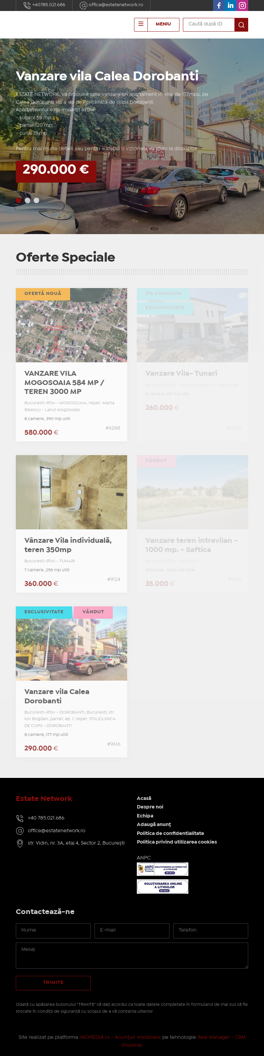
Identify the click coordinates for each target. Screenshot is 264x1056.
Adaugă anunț (154, 825)
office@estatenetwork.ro (111, 5)
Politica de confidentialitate (170, 834)
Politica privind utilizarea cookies (177, 842)
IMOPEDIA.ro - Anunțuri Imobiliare (120, 1037)
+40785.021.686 (44, 5)
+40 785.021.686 (46, 818)
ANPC (144, 858)
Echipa (145, 816)
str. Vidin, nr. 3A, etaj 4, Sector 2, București (76, 843)
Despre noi (150, 807)
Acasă (144, 798)
